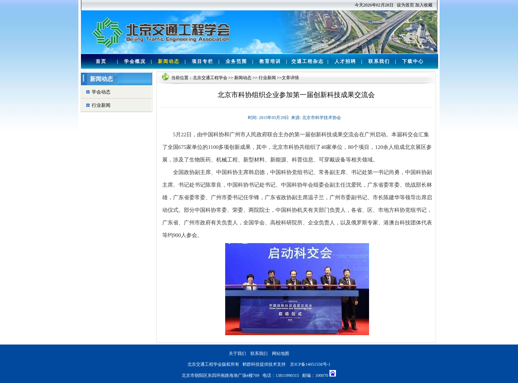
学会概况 (135, 61)
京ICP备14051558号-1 (310, 364)
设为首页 (405, 5)
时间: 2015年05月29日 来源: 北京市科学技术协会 (294, 117)
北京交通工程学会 (210, 77)
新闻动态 (169, 61)
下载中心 (413, 61)
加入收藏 (423, 5)
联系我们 (379, 61)
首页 (101, 61)
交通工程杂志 (307, 61)
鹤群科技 (251, 364)
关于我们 (237, 353)
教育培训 (270, 61)
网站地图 (280, 353)
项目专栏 (202, 61)
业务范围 (236, 61)
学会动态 (101, 92)
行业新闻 (101, 105)
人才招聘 (345, 61)
